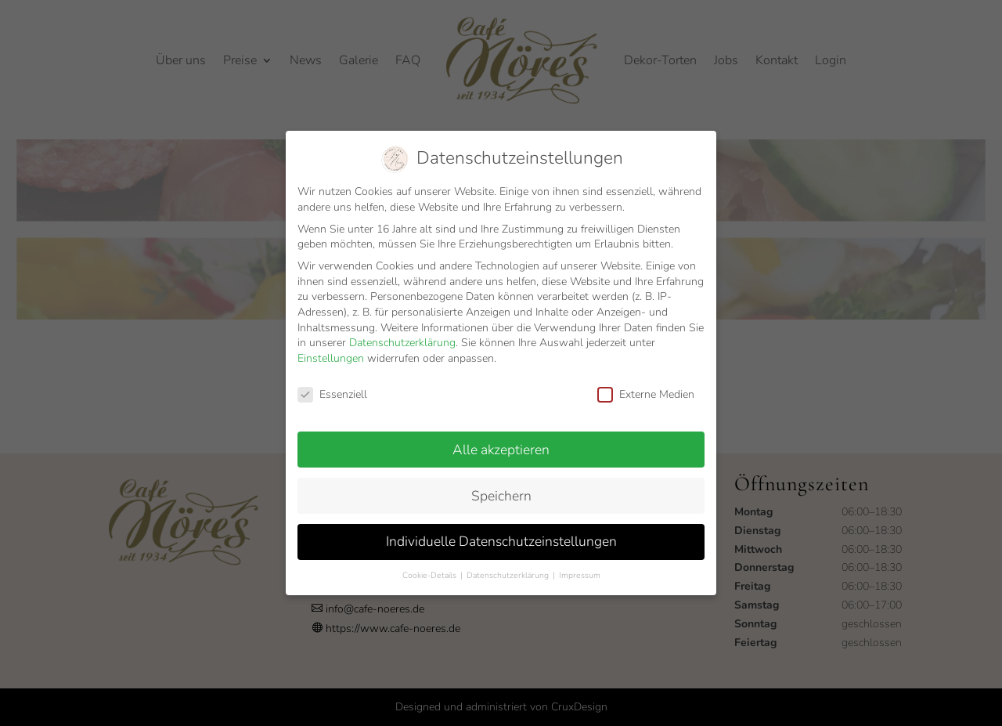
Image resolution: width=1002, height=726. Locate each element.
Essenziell (332, 389)
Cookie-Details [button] (430, 570)
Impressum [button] (579, 570)
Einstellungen (330, 353)
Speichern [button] (501, 490)
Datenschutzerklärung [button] (509, 570)
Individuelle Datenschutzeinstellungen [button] (501, 536)
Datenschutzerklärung (402, 337)
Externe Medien (645, 389)
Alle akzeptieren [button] (501, 444)
